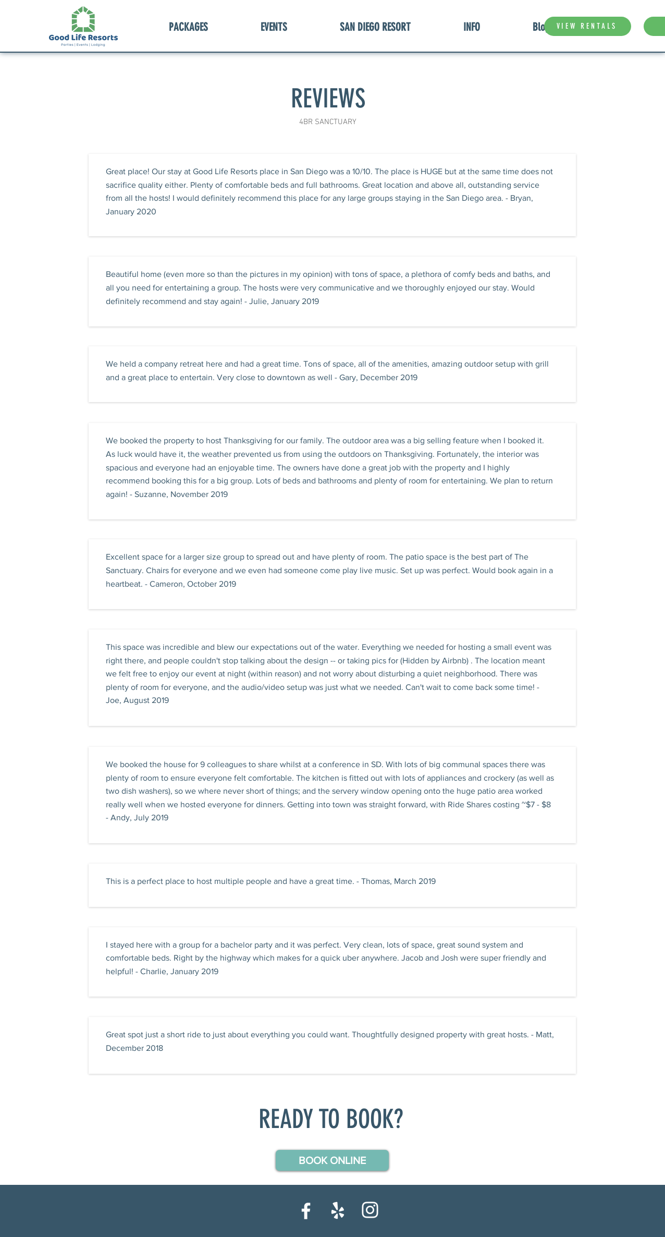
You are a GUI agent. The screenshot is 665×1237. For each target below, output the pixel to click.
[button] (332, 1160)
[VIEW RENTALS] (587, 26)
